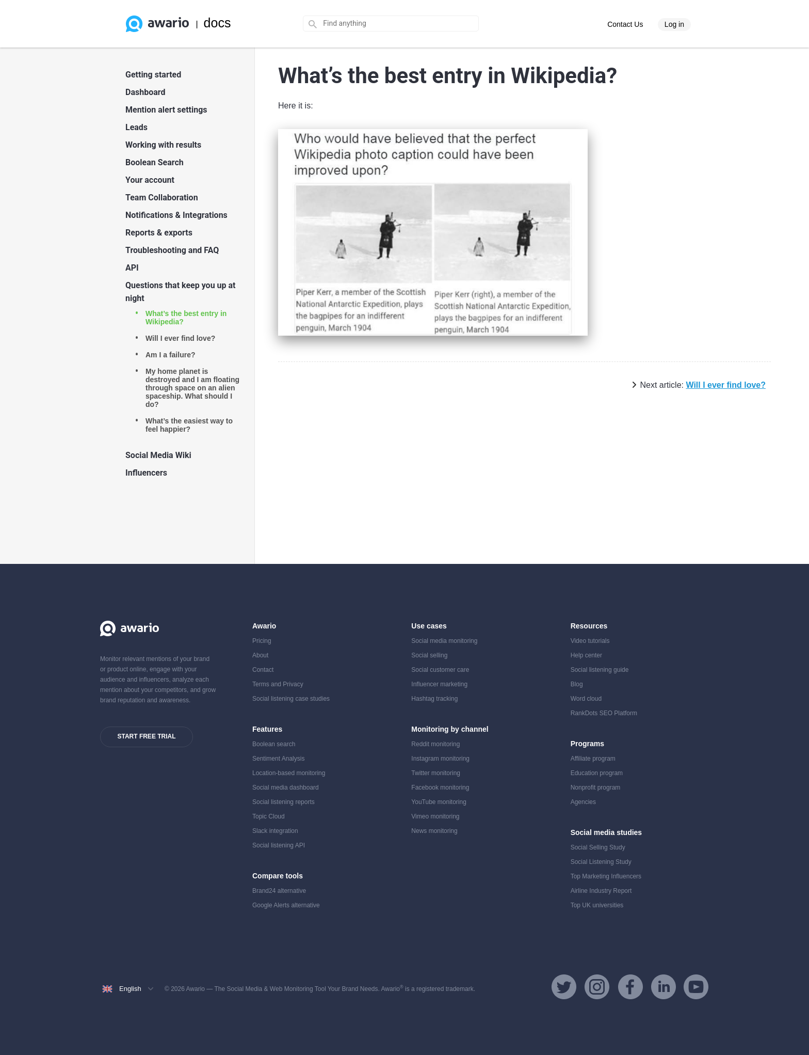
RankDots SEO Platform (604, 713)
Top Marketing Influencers (606, 876)
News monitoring (434, 830)
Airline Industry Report (601, 890)
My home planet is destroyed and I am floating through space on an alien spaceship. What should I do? (192, 387)
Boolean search (273, 744)
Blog (577, 684)
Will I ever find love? (180, 338)
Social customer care (440, 669)
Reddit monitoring (435, 744)
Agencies (583, 802)
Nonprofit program (596, 787)
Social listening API (278, 845)
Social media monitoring (444, 640)
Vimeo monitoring (435, 816)
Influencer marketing (439, 684)
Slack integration (275, 830)
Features (267, 729)
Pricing (261, 640)
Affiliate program (593, 758)
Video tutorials (590, 640)
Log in (674, 24)
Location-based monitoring (288, 773)
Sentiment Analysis (278, 758)
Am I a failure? (170, 355)
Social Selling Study (598, 847)
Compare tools (277, 876)
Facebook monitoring (440, 787)
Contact (262, 669)
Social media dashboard (285, 787)
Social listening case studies (291, 698)
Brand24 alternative (279, 890)
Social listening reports (283, 802)
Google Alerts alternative (286, 905)
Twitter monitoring (435, 773)
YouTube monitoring (438, 802)
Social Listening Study (601, 861)
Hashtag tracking (434, 698)
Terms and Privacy (277, 684)
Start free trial (146, 736)
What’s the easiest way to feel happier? (189, 425)
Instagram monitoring (440, 758)
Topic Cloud (268, 816)
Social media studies (606, 832)
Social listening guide (600, 669)
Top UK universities (597, 905)
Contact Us (625, 24)
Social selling (429, 655)
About (260, 655)
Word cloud (586, 698)
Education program (597, 773)
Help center (586, 655)
